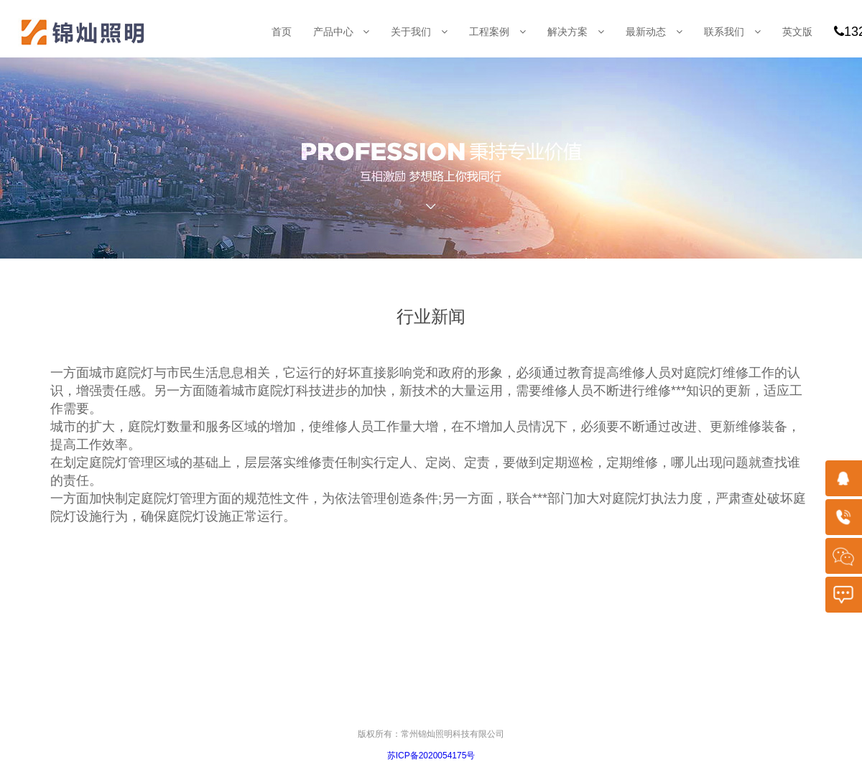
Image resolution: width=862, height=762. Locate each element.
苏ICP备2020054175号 (431, 756)
